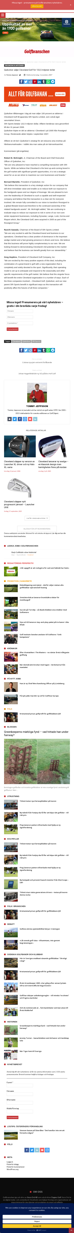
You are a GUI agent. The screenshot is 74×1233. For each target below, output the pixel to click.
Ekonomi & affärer (17, 62)
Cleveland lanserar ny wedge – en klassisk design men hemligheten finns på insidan (53, 464)
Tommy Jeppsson (12, 75)
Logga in (10, 1162)
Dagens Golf (56, 1197)
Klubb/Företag (13, 1108)
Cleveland (16, 341)
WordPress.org (12, 1169)
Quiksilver (26, 341)
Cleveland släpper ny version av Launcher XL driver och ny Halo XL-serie (19, 464)
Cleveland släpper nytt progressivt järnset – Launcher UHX (19, 504)
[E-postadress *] (20, 323)
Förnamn (10, 1091)
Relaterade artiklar (36, 430)
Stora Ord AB (32, 1197)
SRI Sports (36, 341)
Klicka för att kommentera (37, 529)
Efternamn (11, 1100)
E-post (10, 1082)
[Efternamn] (20, 317)
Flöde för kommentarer (16, 1167)
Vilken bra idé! (37, 6)
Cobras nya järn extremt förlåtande (37, 360)
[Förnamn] (20, 311)
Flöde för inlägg (13, 1164)
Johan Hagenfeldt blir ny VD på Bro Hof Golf (37, 372)
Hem (6, 62)
